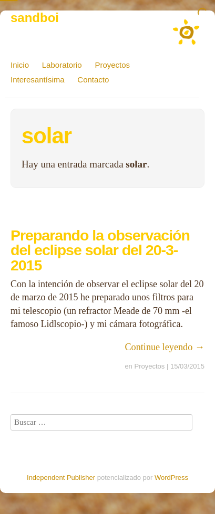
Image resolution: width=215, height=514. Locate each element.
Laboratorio (62, 64)
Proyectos (112, 64)
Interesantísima (38, 79)
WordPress (171, 477)
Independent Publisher (61, 477)
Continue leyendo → (164, 347)
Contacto (93, 79)
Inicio (20, 64)
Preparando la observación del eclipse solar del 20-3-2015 (100, 250)
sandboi (35, 18)
